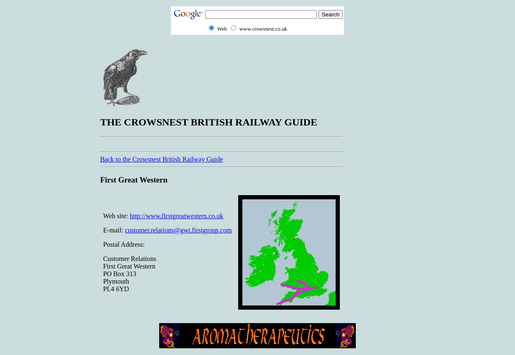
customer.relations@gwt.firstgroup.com (178, 230)
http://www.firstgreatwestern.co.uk (176, 215)
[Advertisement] (381, 172)
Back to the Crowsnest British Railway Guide (161, 159)
